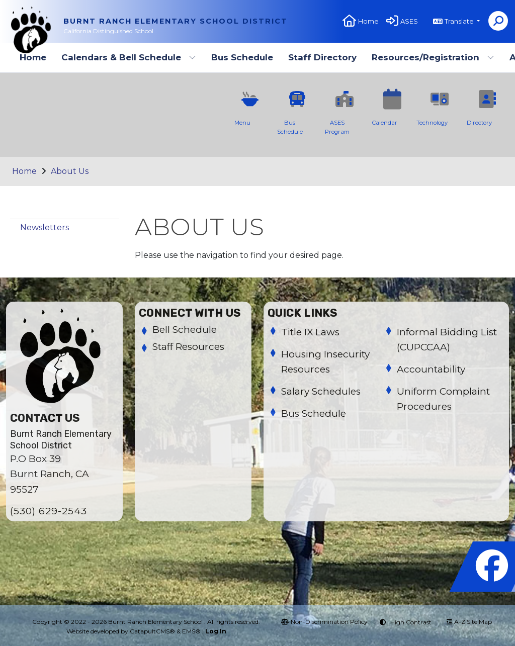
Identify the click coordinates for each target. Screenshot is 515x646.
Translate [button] (460, 21)
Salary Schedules (321, 391)
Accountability (431, 369)
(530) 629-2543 (48, 511)
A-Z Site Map (469, 621)
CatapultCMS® (152, 631)
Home (368, 21)
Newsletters (44, 227)
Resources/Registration (433, 57)
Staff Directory (322, 57)
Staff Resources (188, 346)
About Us (70, 171)
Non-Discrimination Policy (324, 621)
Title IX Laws (310, 332)
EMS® (191, 631)
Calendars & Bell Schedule (128, 57)
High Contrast (411, 622)
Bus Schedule (242, 57)
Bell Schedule (184, 329)
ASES (409, 21)
